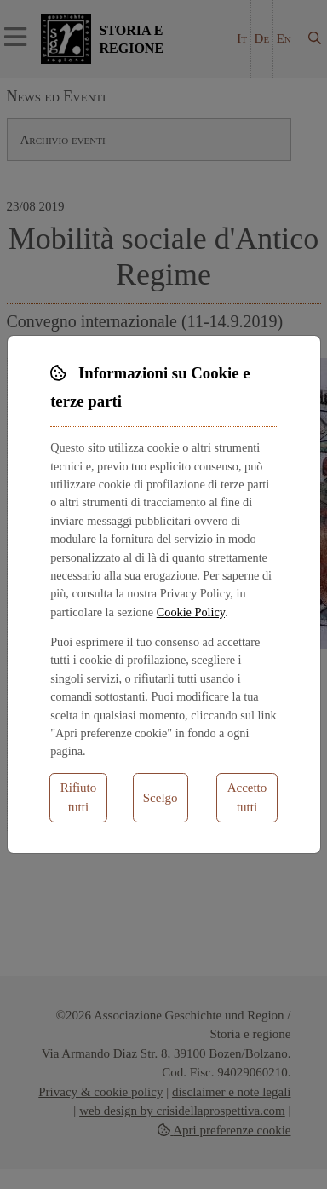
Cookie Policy (191, 612)
